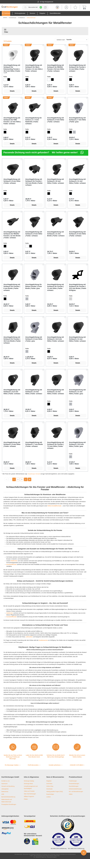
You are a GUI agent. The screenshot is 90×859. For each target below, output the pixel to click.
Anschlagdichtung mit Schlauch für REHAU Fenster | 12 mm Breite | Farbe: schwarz (12, 235)
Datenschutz (4, 791)
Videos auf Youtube (29, 791)
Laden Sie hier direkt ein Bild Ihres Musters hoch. (34, 756)
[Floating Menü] (83, 852)
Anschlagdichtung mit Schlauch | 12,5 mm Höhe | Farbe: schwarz (55, 339)
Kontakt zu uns (5, 781)
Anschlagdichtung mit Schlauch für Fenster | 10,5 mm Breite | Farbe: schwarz (12, 340)
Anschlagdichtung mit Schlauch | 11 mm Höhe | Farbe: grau (77, 392)
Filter (6, 31)
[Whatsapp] (40, 7)
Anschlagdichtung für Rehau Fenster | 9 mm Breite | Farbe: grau (33, 286)
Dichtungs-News (28, 783)
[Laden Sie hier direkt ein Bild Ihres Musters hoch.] (34, 747)
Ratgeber (49, 781)
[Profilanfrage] (45, 7)
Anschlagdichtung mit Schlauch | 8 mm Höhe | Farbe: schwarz (12, 181)
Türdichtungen (73, 781)
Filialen (26, 799)
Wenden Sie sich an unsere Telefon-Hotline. (77, 756)
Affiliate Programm (29, 796)
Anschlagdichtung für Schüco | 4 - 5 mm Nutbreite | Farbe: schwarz (33, 121)
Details (12, 91)
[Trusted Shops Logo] (67, 825)
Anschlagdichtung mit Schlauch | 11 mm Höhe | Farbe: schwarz (77, 181)
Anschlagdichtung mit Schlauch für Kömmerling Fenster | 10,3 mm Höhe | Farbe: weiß (12, 68)
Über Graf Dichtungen (30, 794)
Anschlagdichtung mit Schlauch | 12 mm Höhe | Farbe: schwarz (55, 392)
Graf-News (49, 783)
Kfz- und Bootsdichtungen (76, 791)
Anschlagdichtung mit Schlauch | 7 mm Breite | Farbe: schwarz (34, 444)
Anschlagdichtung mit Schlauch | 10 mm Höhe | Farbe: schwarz (55, 181)
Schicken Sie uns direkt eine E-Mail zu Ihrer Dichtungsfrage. (56, 756)
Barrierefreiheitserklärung (8, 797)
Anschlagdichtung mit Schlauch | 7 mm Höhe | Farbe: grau (77, 120)
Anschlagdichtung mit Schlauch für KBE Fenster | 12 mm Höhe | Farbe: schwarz (12, 121)
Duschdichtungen (73, 786)
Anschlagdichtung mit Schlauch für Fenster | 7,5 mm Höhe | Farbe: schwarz (55, 445)
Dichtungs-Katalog (29, 781)
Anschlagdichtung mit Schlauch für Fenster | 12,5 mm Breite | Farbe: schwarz (34, 182)
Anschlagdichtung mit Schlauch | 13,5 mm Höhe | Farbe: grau (77, 444)
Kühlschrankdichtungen (75, 789)
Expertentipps (50, 794)
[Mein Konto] (66, 7)
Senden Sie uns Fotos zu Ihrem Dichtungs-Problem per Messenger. (13, 756)
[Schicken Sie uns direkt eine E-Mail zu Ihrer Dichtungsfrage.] (55, 747)
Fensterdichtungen (74, 783)
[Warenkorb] (84, 7)
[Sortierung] (71, 39)
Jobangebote (5, 789)
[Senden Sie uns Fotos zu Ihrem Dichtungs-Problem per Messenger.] (12, 747)
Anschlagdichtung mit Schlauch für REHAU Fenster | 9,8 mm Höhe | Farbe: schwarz (55, 68)
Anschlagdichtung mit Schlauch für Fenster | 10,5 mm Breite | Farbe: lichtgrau (77, 287)
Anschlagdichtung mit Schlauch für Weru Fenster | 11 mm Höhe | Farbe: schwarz (34, 68)
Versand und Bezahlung (8, 786)
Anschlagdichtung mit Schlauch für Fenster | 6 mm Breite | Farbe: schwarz (12, 287)
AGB (2, 794)
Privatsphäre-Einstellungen (8, 804)
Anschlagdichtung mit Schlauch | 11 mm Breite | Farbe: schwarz (56, 234)
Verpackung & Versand (34, 474)
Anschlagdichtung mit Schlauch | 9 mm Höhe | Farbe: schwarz (55, 120)
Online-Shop (49, 786)
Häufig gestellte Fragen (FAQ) (54, 791)
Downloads (49, 789)
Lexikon (48, 797)
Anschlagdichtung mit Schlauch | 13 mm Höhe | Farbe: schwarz (33, 392)
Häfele (70, 794)
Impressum (4, 783)
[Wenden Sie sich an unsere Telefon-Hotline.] (77, 747)
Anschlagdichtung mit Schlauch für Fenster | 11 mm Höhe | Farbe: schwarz (77, 68)
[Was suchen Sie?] (33, 7)
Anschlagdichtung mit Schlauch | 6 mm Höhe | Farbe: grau (33, 339)
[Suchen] (25, 7)
